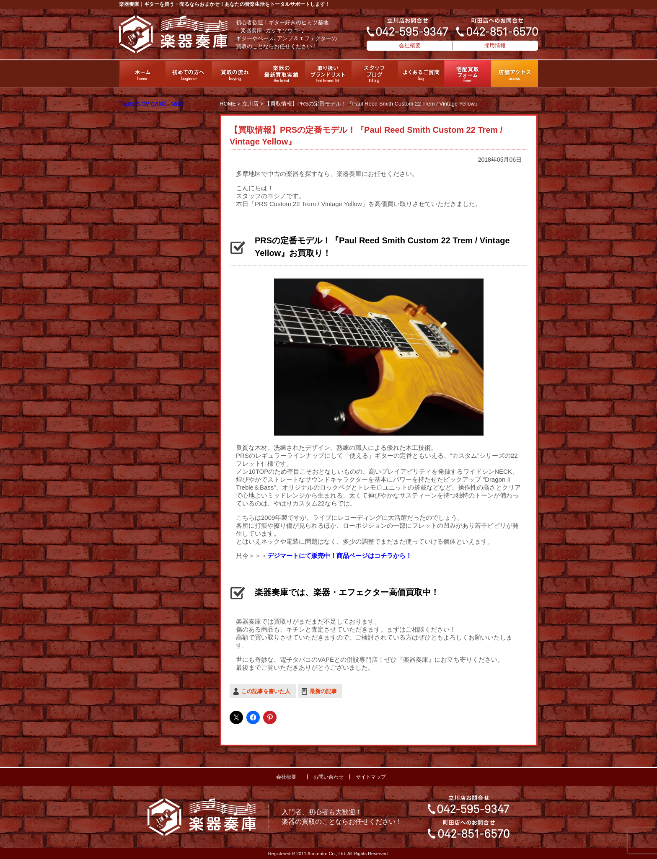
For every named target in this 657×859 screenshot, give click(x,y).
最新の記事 (323, 691)
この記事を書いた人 (265, 691)
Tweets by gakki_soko (152, 103)
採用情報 (495, 45)
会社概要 (410, 45)
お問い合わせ (328, 777)
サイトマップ (371, 777)
